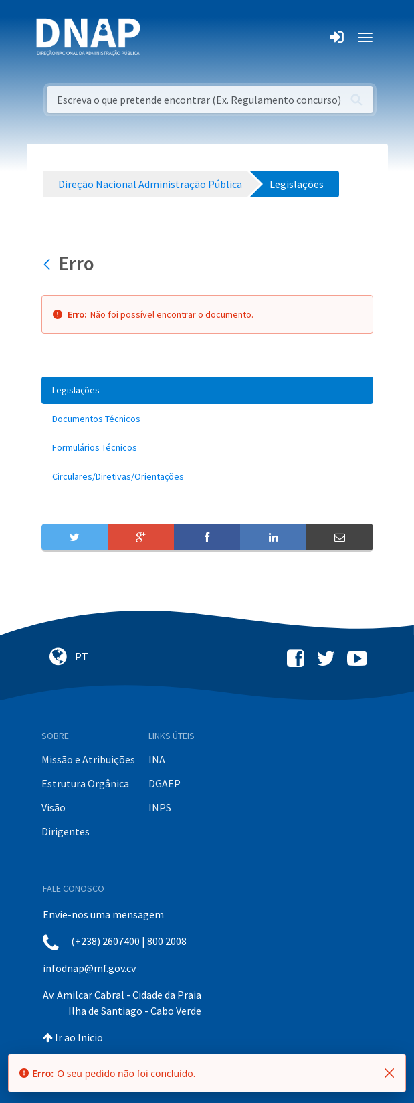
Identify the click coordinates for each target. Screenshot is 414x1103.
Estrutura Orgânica (85, 783)
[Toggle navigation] (159, 37)
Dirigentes (65, 831)
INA (156, 759)
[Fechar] (389, 1073)
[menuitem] (207, 390)
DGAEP (164, 783)
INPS (159, 807)
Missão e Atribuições (88, 759)
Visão (53, 807)
